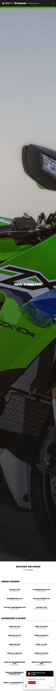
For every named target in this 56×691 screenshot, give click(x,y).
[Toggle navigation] (53, 3)
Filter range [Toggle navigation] (28, 570)
